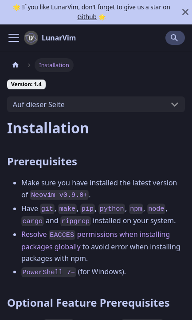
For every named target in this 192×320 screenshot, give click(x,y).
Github (86, 16)
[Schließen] (185, 12)
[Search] (175, 38)
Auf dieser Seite (39, 104)
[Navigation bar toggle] (13, 37)
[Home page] (15, 65)
